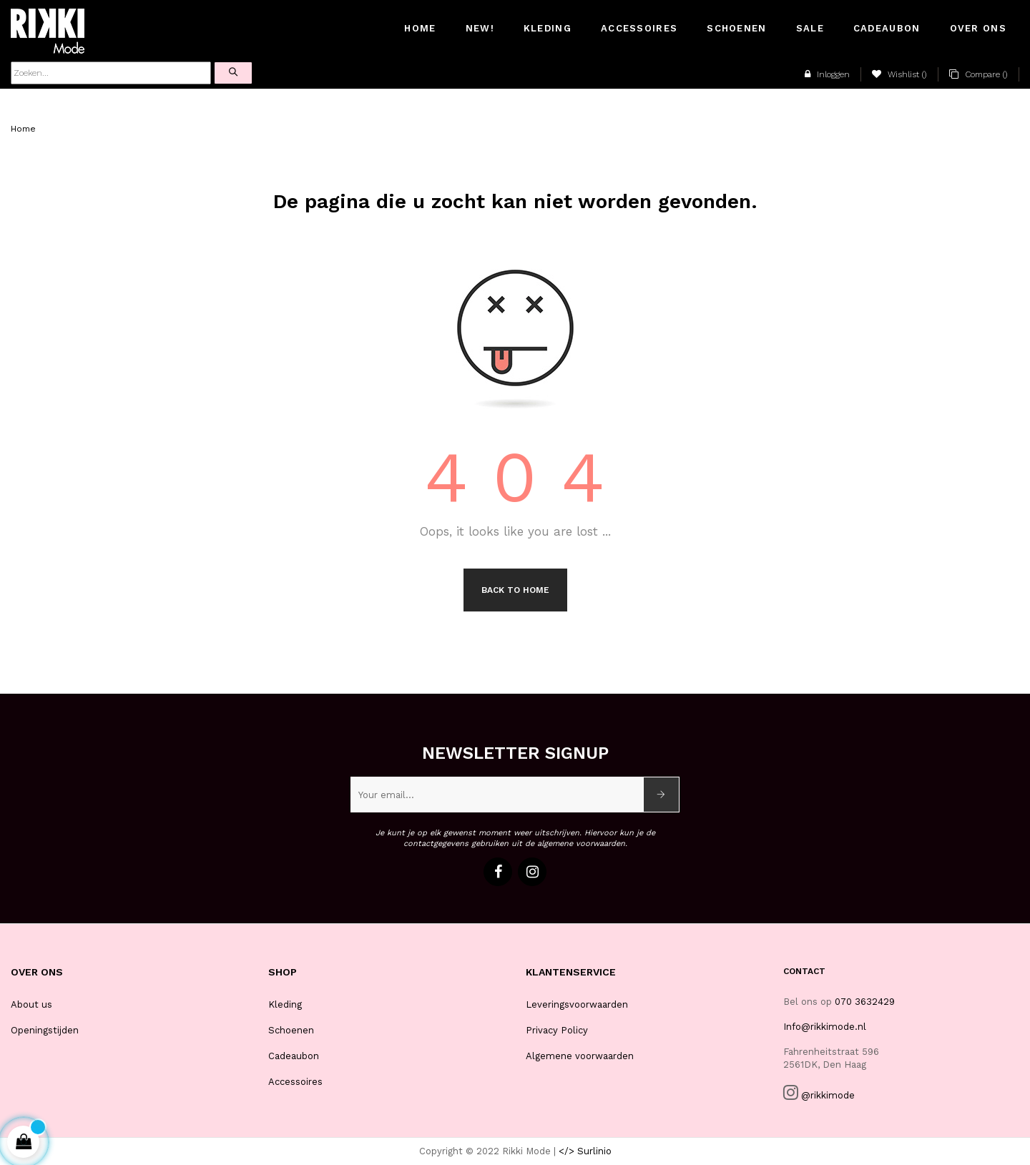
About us (31, 1004)
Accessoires (295, 1081)
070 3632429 (865, 1001)
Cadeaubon (293, 1056)
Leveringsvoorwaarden (577, 1004)
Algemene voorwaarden (580, 1056)
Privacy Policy (557, 1030)
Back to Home (515, 590)
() (899, 74)
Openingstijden (45, 1030)
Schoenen (291, 1030)
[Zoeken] (111, 73)
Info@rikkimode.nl (824, 1026)
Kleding (285, 1004)
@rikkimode (828, 1095)
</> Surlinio (585, 1151)
